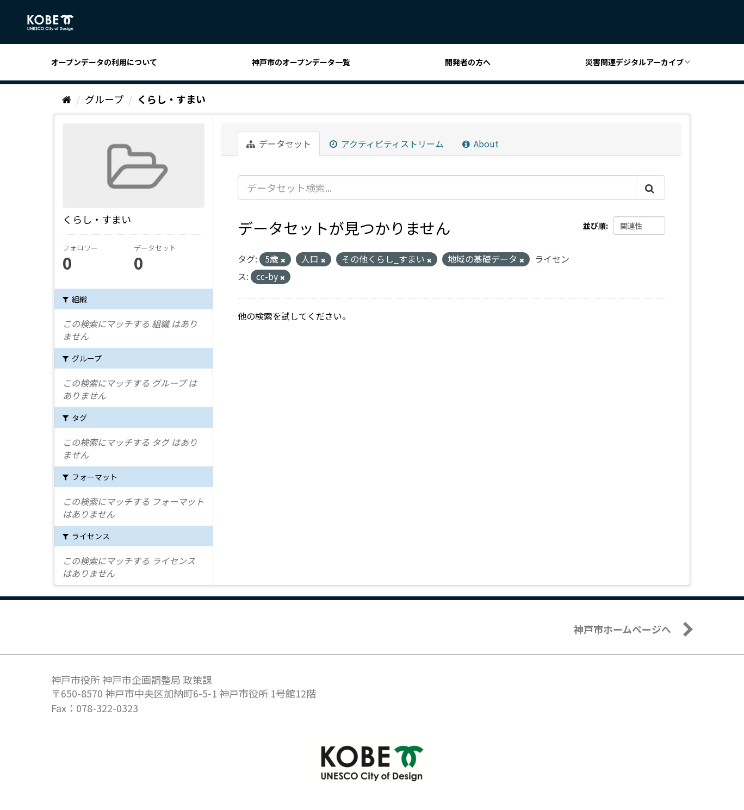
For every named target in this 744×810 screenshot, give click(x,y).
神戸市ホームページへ (622, 629)
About (480, 143)
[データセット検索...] (437, 187)
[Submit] (650, 187)
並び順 (594, 225)
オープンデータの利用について (104, 62)
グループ (104, 99)
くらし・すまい (171, 99)
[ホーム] (66, 99)
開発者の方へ (468, 62)
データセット (278, 143)
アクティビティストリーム (387, 143)
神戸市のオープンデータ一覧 (301, 62)
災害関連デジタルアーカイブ (634, 62)
